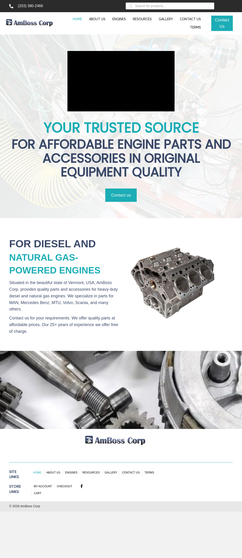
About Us (53, 472)
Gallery (111, 472)
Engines (71, 472)
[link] (79, 18)
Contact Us (131, 472)
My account (43, 486)
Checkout (64, 486)
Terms (149, 472)
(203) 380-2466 (30, 6)
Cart (37, 493)
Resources (91, 472)
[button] (222, 23)
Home (37, 472)
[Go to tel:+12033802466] (11, 6)
